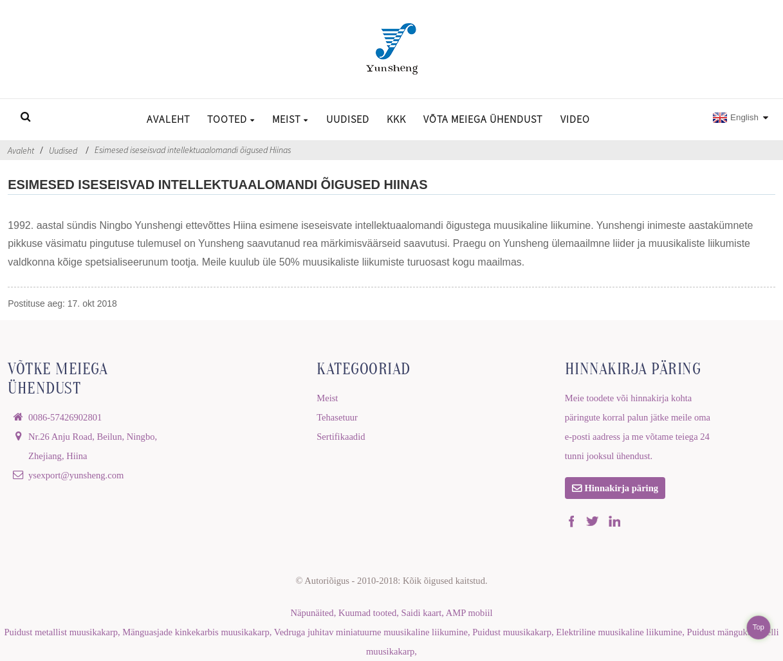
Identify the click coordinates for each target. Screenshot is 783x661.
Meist (290, 119)
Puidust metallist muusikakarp (61, 632)
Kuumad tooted (367, 613)
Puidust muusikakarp (511, 632)
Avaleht (168, 119)
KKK (396, 119)
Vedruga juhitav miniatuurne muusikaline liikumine (371, 632)
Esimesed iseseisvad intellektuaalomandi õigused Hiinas (193, 150)
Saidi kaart (421, 613)
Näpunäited (311, 613)
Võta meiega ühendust (482, 119)
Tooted (231, 119)
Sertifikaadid (341, 436)
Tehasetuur (337, 417)
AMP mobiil (469, 613)
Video (575, 119)
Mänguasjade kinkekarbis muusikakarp (195, 632)
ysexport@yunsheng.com (76, 475)
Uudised (347, 119)
